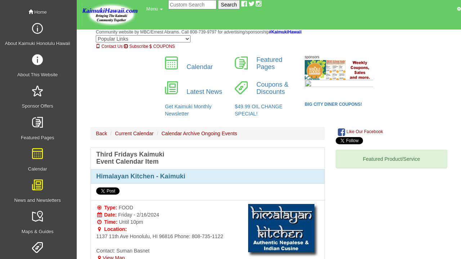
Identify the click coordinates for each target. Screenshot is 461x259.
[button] (154, 9)
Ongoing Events (219, 133)
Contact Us (109, 46)
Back (101, 133)
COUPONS (162, 46)
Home (37, 12)
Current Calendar (134, 133)
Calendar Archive (180, 133)
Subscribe (136, 46)
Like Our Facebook (360, 132)
